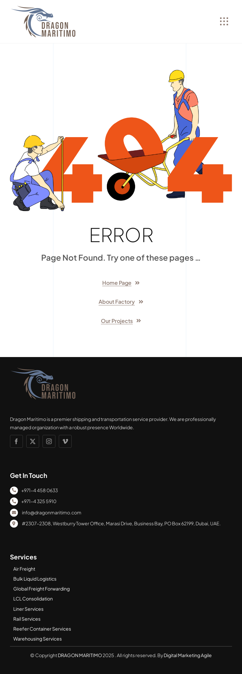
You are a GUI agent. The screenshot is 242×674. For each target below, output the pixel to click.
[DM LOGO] (43, 7)
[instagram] (48, 441)
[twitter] (32, 441)
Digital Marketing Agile (188, 655)
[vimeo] (65, 441)
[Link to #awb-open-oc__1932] (224, 22)
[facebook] (16, 441)
